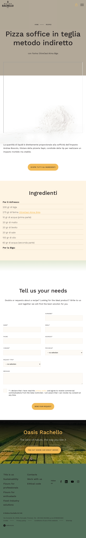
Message (6, 371)
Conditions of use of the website (46, 520)
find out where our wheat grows (43, 450)
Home (37, 24)
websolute (8, 525)
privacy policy (41, 391)
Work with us (34, 479)
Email (47, 325)
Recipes (48, 24)
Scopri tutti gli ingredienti (43, 167)
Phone (5, 336)
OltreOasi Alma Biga (29, 212)
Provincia (49, 348)
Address (48, 336)
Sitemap (69, 520)
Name (5, 325)
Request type (8, 360)
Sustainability (10, 479)
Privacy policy (21, 520)
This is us (8, 474)
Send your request (43, 406)
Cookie (5, 520)
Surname (48, 313)
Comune (6, 348)
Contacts (32, 474)
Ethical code (34, 483)
